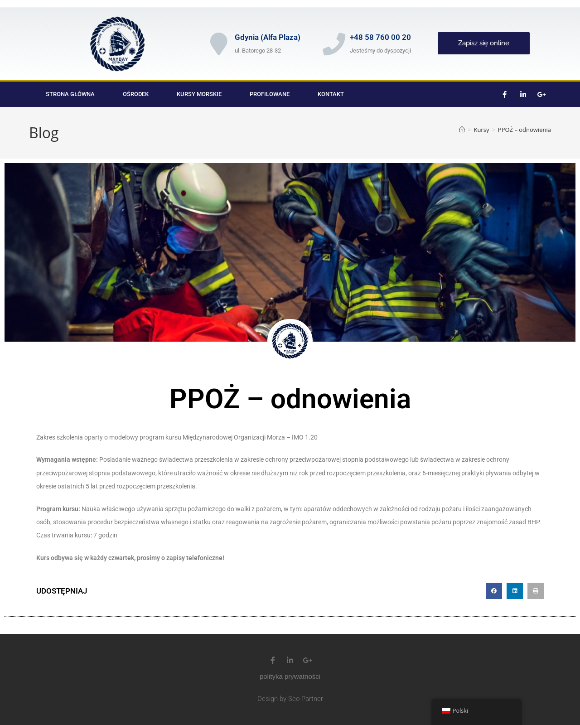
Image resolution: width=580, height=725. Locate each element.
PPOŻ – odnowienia (524, 130)
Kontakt (331, 94)
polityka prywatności (290, 676)
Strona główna (70, 94)
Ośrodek (136, 94)
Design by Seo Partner (290, 699)
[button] (494, 591)
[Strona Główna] (462, 130)
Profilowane (270, 94)
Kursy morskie (199, 94)
